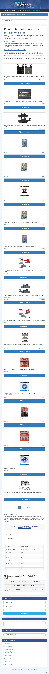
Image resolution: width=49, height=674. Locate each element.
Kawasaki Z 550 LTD (8, 649)
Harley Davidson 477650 (9, 648)
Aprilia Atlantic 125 (7, 643)
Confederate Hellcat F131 (9, 652)
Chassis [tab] (8, 542)
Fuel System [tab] (9, 538)
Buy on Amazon (24, 83)
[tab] (24, 582)
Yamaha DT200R (7, 654)
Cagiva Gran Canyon (8, 664)
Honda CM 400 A (7, 655)
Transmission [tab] (9, 535)
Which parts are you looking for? (9, 18)
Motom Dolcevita (7, 660)
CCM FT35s (6, 657)
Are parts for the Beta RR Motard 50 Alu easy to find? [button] (19, 586)
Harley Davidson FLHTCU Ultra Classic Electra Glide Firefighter (18, 663)
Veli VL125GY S (7, 645)
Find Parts (24, 613)
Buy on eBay (24, 107)
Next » (28, 507)
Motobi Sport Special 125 (9, 651)
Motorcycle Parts (25, 669)
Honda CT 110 (6, 661)
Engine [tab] (7, 531)
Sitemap (35, 669)
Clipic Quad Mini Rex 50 (9, 646)
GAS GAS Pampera (8, 658)
